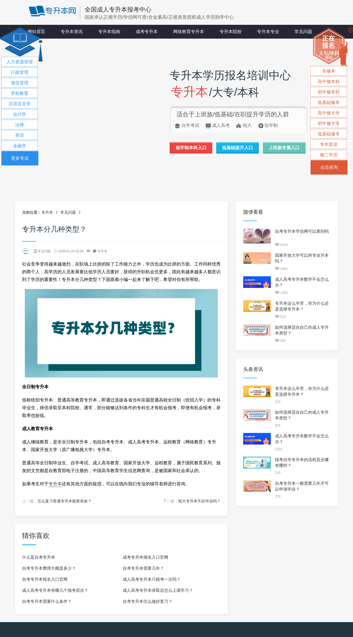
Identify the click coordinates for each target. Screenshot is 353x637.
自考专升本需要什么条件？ (47, 601)
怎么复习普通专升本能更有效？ (65, 501)
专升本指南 (109, 31)
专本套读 (329, 144)
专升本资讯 (72, 31)
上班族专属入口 (284, 147)
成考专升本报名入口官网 (145, 557)
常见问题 (303, 31)
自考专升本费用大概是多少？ (49, 568)
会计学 (19, 114)
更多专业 (20, 158)
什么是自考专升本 (38, 557)
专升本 (47, 212)
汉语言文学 (20, 103)
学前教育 (19, 93)
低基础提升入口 (237, 147)
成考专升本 (147, 31)
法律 (19, 124)
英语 (19, 135)
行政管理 (19, 72)
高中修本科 (329, 81)
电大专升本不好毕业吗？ (199, 501)
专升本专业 (268, 31)
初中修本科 (329, 92)
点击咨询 (329, 167)
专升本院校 (231, 31)
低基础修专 (329, 134)
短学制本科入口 (191, 147)
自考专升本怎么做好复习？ (147, 601)
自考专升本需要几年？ (143, 568)
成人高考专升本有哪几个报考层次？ (55, 590)
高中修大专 (329, 113)
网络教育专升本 (188, 31)
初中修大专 (329, 123)
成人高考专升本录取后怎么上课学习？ (158, 590)
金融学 (19, 145)
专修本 (328, 71)
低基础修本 (329, 102)
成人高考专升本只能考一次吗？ (152, 579)
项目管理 (19, 83)
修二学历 (329, 154)
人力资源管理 (19, 62)
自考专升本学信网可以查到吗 (302, 231)
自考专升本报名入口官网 (45, 579)
